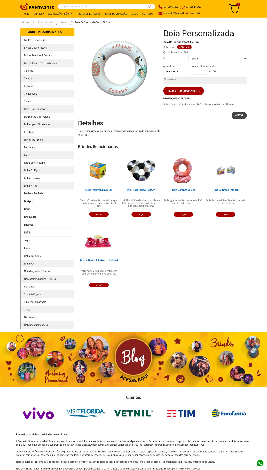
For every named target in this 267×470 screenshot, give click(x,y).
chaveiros (29, 86)
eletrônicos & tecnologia (37, 116)
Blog (135, 13)
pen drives (30, 286)
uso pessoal (30, 317)
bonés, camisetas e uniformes (40, 63)
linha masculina (32, 255)
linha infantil (31, 185)
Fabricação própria (60, 13)
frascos (28, 155)
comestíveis (30, 93)
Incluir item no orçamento (183, 91)
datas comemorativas (35, 109)
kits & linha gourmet (35, 162)
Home (25, 13)
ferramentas (31, 147)
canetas (28, 78)
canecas (28, 70)
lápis (27, 248)
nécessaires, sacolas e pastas (40, 279)
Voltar (239, 115)
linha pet (29, 263)
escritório (29, 132)
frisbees (28, 224)
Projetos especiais (88, 13)
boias (27, 209)
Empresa (39, 13)
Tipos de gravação (116, 13)
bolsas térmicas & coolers (38, 55)
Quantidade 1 (169, 66)
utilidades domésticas (36, 325)
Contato (147, 13)
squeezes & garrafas (35, 302)
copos (27, 101)
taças (27, 309)
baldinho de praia (33, 193)
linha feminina (32, 178)
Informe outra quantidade (203, 66)
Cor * (165, 58)
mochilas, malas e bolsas (37, 271)
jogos (27, 240)
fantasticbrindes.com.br (182, 13)
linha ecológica (32, 170)
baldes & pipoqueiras (35, 40)
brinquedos (30, 216)
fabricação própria (33, 139)
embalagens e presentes (37, 124)
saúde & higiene (32, 294)
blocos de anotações (35, 47)
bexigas (28, 201)
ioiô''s (27, 232)
